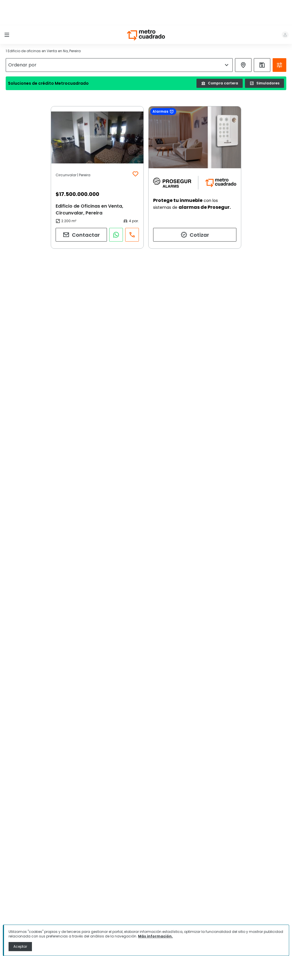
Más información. (155, 936)
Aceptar (20, 946)
